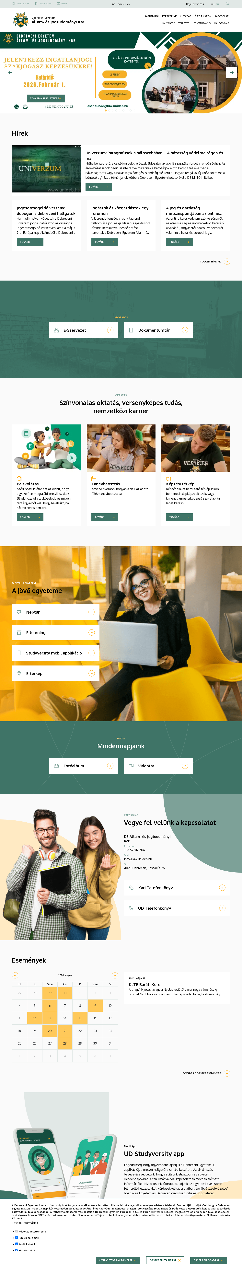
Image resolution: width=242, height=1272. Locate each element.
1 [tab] (106, 110)
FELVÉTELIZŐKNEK (202, 23)
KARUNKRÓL (151, 16)
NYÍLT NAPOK (168, 23)
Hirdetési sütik (26, 1250)
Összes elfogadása (206, 1260)
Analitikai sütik (27, 1244)
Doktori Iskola (124, 4)
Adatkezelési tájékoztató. (190, 1215)
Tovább (93, 186)
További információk (25, 1222)
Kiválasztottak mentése (116, 1260)
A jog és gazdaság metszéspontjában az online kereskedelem (192, 213)
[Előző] (10, 72)
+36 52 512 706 (23, 3)
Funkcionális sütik (28, 1237)
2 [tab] (109, 110)
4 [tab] (116, 110)
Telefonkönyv (45, 3)
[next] (115, 975)
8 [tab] (131, 110)
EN (217, 4)
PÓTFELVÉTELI (184, 23)
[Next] (231, 72)
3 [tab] (113, 110)
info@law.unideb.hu (138, 859)
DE (113, 4)
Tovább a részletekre (44, 98)
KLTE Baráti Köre (144, 984)
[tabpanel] (121, 72)
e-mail (64, 3)
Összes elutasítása (163, 1260)
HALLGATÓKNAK (221, 23)
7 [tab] (127, 110)
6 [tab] (123, 110)
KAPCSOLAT (221, 16)
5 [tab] (120, 110)
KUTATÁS (185, 16)
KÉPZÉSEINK (169, 16)
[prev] (15, 975)
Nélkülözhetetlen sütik (32, 1231)
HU (212, 4)
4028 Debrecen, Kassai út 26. (145, 868)
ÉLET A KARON (202, 16)
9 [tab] (134, 110)
